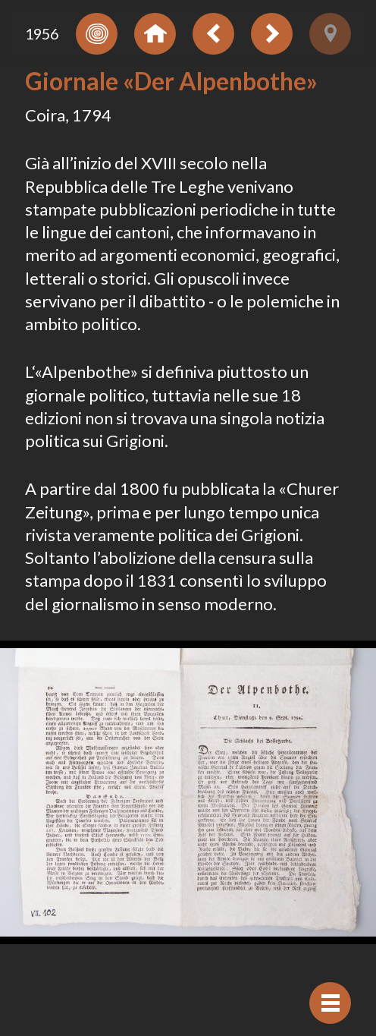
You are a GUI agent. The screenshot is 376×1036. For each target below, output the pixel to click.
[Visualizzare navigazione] (330, 1003)
